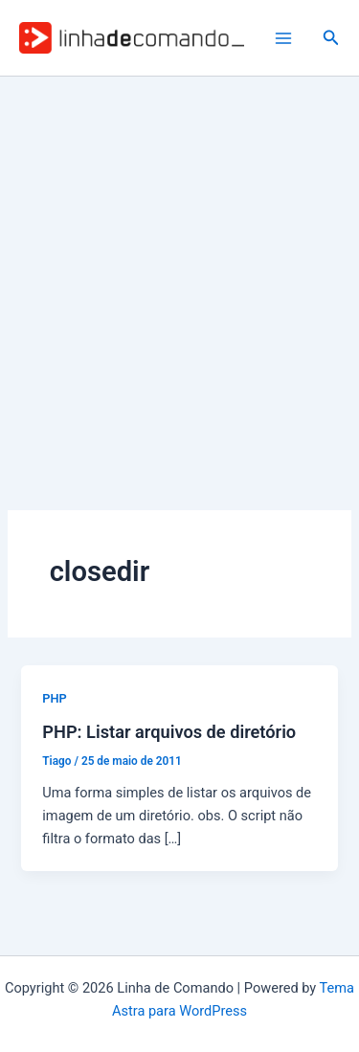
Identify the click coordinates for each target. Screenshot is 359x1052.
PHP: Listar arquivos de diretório (169, 732)
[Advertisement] (179, 265)
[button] (331, 38)
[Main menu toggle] (283, 38)
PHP (54, 698)
